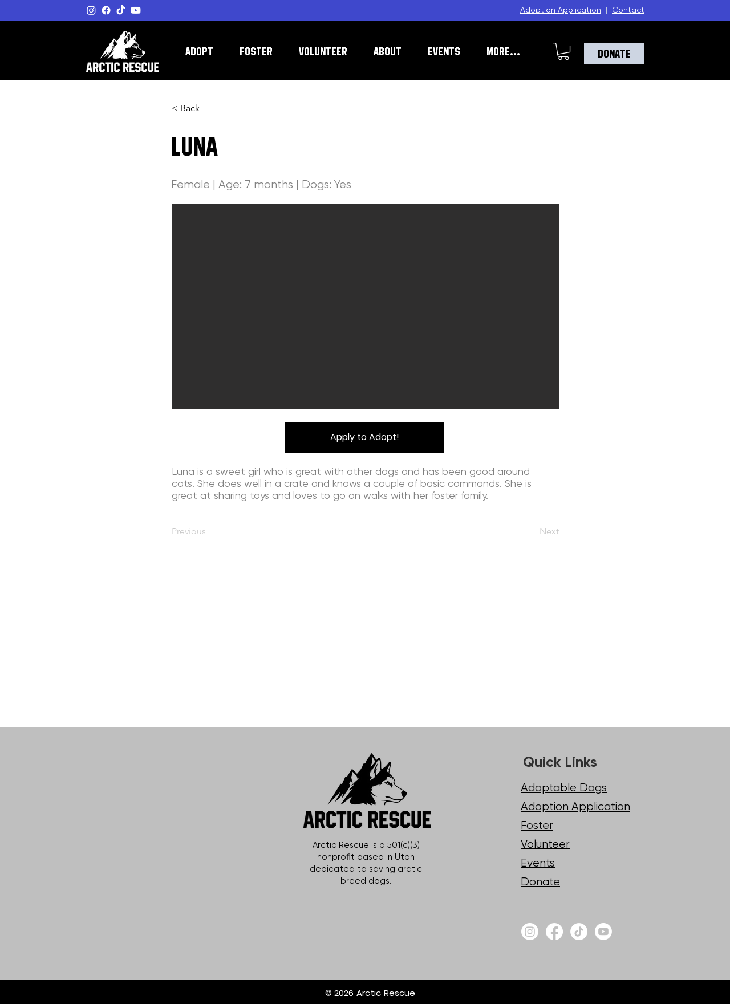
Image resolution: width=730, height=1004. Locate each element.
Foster (537, 825)
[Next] (530, 532)
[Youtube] (135, 10)
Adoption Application (560, 9)
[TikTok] (121, 10)
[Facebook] (106, 10)
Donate (540, 881)
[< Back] (209, 108)
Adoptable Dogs (564, 787)
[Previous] (209, 532)
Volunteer (545, 844)
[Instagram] (91, 10)
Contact (628, 9)
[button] (199, 51)
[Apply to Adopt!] (364, 437)
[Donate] (614, 53)
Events (538, 862)
